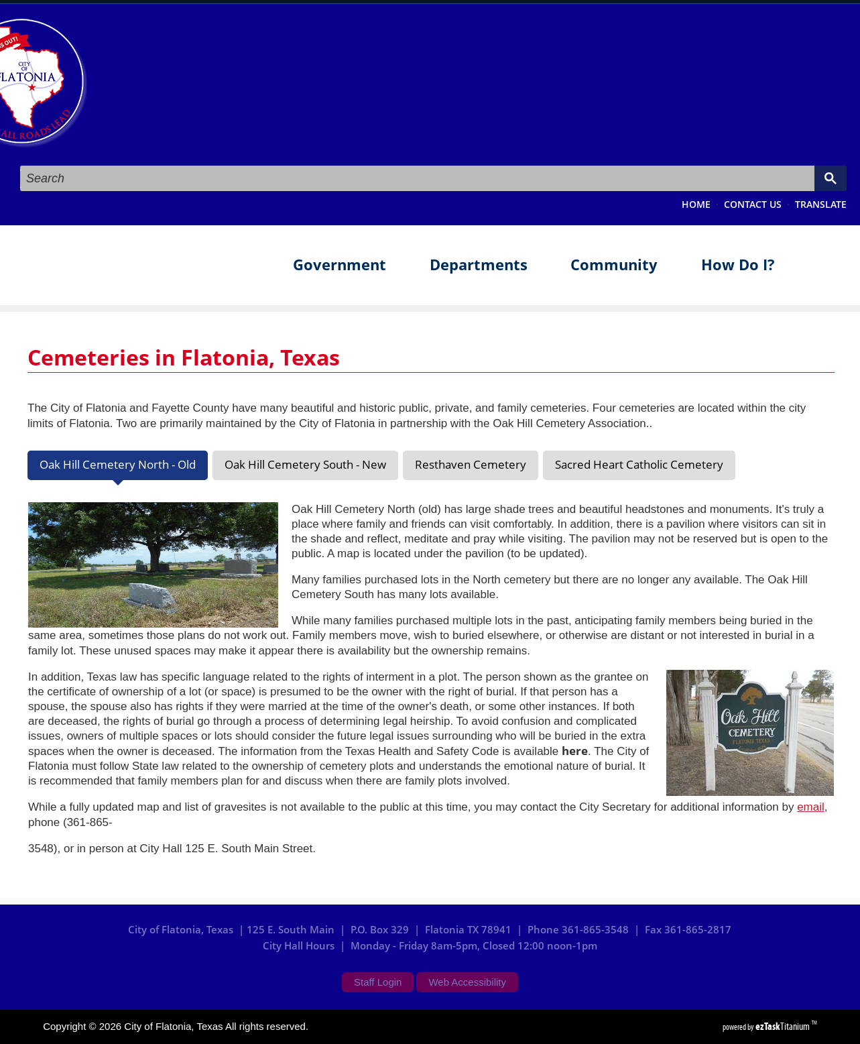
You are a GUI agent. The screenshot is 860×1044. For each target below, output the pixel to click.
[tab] (117, 465)
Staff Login (378, 982)
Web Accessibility (467, 982)
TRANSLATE (821, 204)
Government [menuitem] (339, 265)
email (810, 807)
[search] (416, 179)
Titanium (783, 1026)
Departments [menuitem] (479, 265)
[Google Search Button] (830, 178)
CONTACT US (753, 204)
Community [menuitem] (614, 265)
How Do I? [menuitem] (738, 265)
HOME (696, 204)
